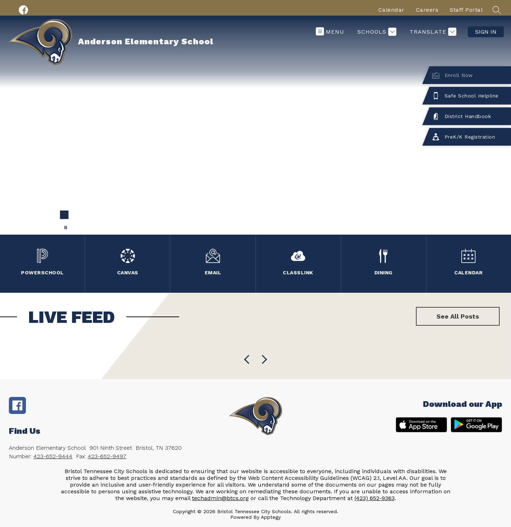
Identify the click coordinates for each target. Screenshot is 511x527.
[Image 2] (75, 215)
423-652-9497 (107, 456)
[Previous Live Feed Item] (262, 359)
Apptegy (271, 517)
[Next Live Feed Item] (248, 359)
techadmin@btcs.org (220, 498)
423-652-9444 (52, 456)
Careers (427, 9)
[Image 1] (64, 215)
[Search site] (497, 10)
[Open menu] (330, 31)
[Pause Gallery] (65, 227)
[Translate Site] (432, 31)
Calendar (391, 9)
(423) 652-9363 (375, 498)
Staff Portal (466, 9)
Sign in (485, 31)
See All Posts (457, 316)
